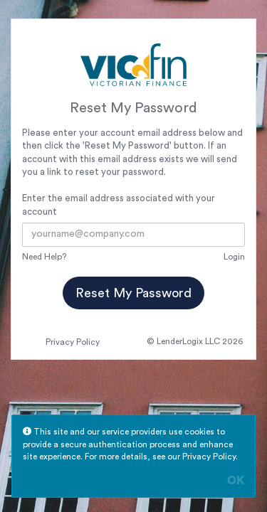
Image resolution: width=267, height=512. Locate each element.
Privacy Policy (73, 342)
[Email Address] (133, 235)
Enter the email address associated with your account (118, 204)
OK (235, 480)
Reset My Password (133, 293)
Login (234, 256)
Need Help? (44, 256)
